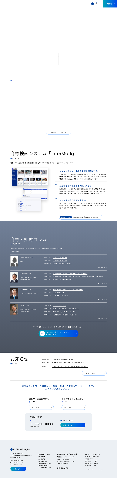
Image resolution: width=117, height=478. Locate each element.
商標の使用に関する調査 (45, 463)
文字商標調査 (42, 459)
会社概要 (55, 363)
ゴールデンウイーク (59, 305)
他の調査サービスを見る (58, 132)
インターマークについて (80, 3)
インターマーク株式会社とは (92, 456)
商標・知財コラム (67, 3)
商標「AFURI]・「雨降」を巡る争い (64, 311)
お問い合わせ (111, 4)
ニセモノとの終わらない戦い (62, 263)
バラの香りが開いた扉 (60, 260)
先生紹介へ (101, 267)
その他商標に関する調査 (45, 467)
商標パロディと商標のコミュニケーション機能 (68, 289)
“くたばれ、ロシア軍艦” (60, 295)
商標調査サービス (38, 3)
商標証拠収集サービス (44, 465)
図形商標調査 (42, 456)
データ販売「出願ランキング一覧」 (66, 461)
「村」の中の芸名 (58, 292)
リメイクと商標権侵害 (60, 257)
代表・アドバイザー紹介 (67, 363)
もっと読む (101, 283)
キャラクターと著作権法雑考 (62, 279)
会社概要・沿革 (89, 459)
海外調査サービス (43, 461)
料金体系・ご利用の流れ (63, 459)
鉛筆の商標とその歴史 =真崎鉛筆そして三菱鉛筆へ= (70, 273)
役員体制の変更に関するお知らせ (62, 359)
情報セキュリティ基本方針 (91, 463)
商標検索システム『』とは (66, 457)
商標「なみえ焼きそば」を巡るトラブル (66, 308)
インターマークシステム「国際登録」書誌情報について (70, 366)
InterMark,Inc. (17, 4)
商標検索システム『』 (52, 3)
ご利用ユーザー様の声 (62, 463)
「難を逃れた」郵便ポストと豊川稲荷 (65, 315)
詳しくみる (35, 407)
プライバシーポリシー (90, 465)
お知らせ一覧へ (90, 373)
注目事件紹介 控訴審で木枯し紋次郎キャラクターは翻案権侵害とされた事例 (78, 276)
